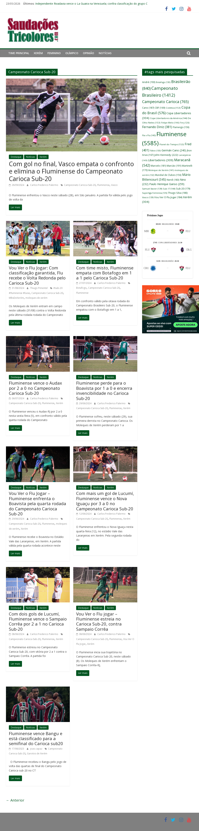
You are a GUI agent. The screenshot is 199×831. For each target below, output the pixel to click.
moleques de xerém (36, 297)
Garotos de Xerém (37, 753)
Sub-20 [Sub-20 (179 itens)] (183, 188)
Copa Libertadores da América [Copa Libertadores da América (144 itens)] (168, 118)
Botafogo (81, 287)
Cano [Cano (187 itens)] (148, 107)
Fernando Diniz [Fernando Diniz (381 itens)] (157, 127)
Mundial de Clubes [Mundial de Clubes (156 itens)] (168, 174)
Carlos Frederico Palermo (44, 185)
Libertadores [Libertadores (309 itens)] (160, 160)
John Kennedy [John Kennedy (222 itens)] (166, 155)
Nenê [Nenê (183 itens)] (173, 179)
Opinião (88, 53)
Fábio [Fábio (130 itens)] (155, 150)
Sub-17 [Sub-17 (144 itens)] (169, 188)
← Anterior (15, 800)
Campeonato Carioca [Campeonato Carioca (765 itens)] (165, 101)
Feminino (54, 53)
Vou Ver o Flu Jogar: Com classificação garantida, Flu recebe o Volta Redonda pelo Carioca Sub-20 (37, 275)
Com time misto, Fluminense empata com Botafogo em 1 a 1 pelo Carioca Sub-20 (104, 273)
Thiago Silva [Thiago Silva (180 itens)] (177, 193)
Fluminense (103, 185)
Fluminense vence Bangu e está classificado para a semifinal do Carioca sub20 (36, 738)
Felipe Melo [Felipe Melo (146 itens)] (170, 122)
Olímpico (71, 53)
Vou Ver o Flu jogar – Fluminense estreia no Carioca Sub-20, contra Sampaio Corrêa (99, 621)
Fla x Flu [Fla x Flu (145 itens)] (149, 135)
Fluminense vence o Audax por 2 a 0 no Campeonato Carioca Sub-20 (35, 388)
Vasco (114, 185)
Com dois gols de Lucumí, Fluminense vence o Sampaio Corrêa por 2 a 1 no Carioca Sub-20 (38, 621)
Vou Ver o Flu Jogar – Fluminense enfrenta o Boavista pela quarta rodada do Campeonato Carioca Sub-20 (37, 503)
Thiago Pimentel (39, 288)
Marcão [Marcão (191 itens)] (174, 165)
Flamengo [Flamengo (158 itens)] (181, 127)
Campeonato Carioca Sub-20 (80, 185)
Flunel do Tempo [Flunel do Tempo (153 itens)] (171, 144)
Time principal (18, 53)
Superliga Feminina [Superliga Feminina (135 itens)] (154, 192)
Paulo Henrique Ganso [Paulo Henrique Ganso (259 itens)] (166, 184)
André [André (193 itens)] (148, 82)
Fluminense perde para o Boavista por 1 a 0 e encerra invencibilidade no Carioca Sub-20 (104, 390)
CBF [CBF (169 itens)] (160, 107)
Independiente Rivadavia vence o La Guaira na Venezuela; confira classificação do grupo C (91, 3)
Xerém (38, 53)
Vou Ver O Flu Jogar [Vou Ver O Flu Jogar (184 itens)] (168, 197)
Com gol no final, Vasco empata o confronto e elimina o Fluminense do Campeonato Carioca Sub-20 (71, 171)
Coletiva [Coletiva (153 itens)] (173, 107)
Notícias (105, 53)
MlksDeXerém (16, 297)
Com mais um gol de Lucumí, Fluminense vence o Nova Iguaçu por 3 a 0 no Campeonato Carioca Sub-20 (105, 500)
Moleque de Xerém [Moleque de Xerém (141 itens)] (161, 170)
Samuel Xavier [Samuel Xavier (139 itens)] (152, 188)
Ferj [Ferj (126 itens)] (184, 122)
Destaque (16, 156)
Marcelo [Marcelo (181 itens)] (158, 165)
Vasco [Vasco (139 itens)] (147, 197)
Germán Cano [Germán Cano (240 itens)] (174, 150)
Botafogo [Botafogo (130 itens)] (163, 82)
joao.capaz (36, 748)
